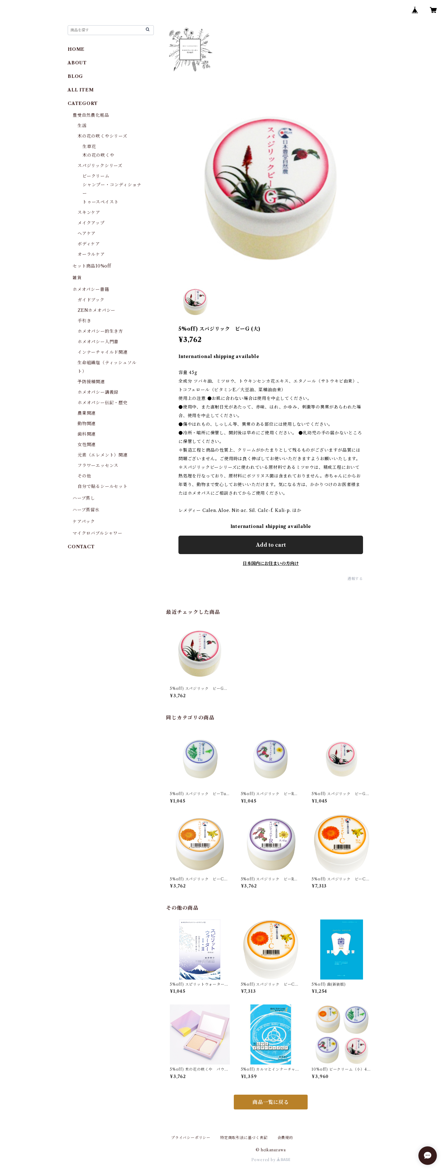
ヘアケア (87, 233)
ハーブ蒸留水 (86, 510)
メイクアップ (91, 223)
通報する (355, 578)
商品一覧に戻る (271, 1102)
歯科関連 (87, 434)
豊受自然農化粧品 (91, 115)
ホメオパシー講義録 (98, 392)
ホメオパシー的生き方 (100, 331)
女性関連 (87, 444)
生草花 (89, 146)
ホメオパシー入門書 (98, 341)
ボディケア (89, 244)
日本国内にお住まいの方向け (271, 563)
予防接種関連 (91, 381)
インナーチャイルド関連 (103, 352)
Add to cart (271, 545)
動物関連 (87, 423)
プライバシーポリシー (190, 1137)
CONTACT (81, 546)
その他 (84, 476)
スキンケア (89, 212)
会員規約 (285, 1137)
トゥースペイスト (100, 202)
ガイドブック (91, 300)
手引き (84, 321)
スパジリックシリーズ (100, 165)
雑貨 (77, 277)
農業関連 (87, 413)
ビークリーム (96, 176)
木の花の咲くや (98, 155)
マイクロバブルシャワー (97, 533)
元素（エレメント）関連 (103, 455)
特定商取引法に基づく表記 (244, 1137)
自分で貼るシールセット (103, 486)
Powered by (270, 1159)
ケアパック (84, 521)
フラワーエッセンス (98, 465)
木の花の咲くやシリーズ (102, 136)
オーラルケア (91, 254)
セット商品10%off (92, 266)
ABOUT (77, 63)
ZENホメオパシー (96, 310)
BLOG (75, 76)
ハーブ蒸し (84, 498)
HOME (76, 49)
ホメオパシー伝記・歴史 (103, 402)
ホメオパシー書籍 (91, 289)
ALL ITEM (81, 90)
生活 (82, 125)
